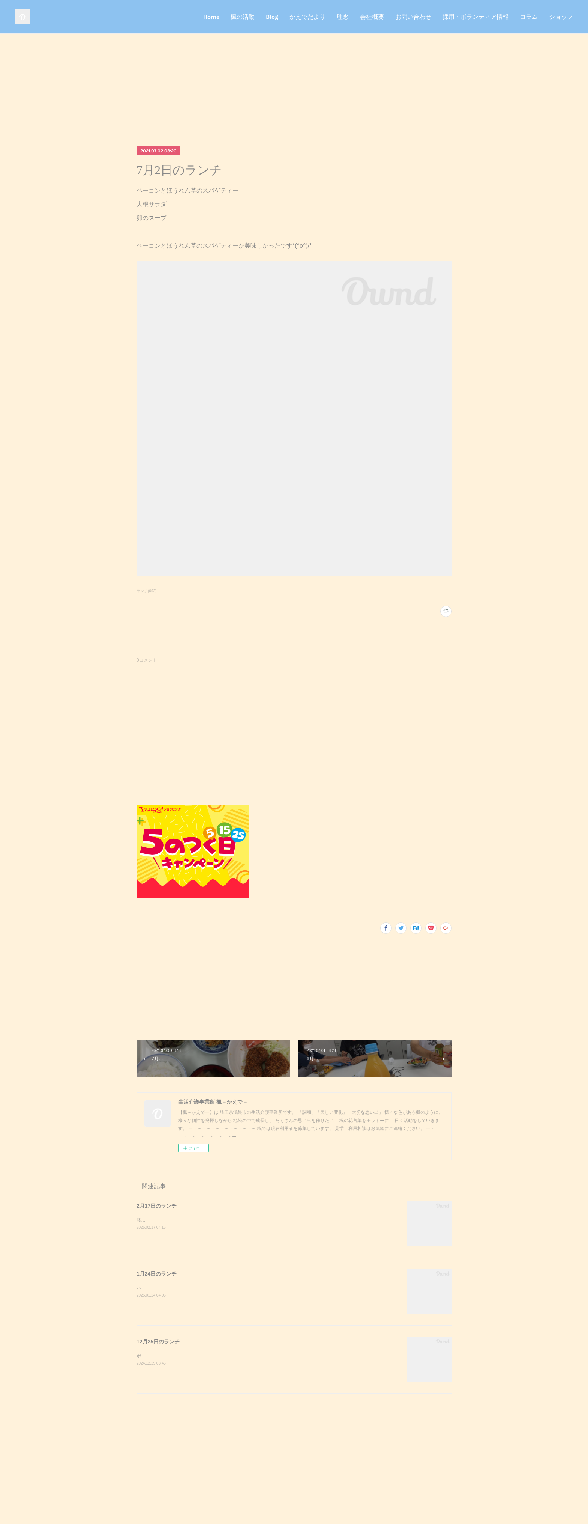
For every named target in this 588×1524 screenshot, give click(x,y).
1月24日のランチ (156, 1274)
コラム (529, 16)
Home (211, 16)
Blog (272, 16)
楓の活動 (243, 16)
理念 (343, 16)
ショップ (561, 16)
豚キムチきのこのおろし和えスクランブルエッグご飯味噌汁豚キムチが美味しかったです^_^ (229, 1220)
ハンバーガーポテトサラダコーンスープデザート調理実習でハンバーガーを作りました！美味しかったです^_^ (247, 1288)
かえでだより (308, 16)
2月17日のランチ (156, 1206)
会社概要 (372, 16)
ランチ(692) (146, 591)
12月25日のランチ (158, 1342)
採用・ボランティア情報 (475, 16)
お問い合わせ (413, 16)
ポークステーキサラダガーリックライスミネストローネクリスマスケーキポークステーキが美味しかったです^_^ (250, 1356)
